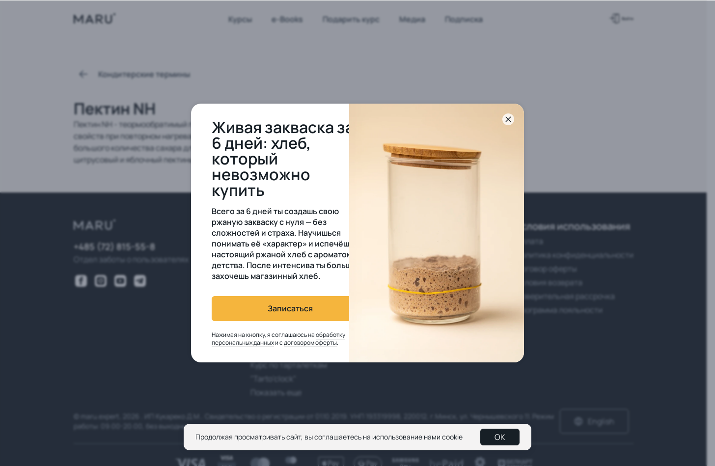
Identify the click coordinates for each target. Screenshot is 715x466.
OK (500, 437)
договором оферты (292, 342)
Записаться (272, 308)
